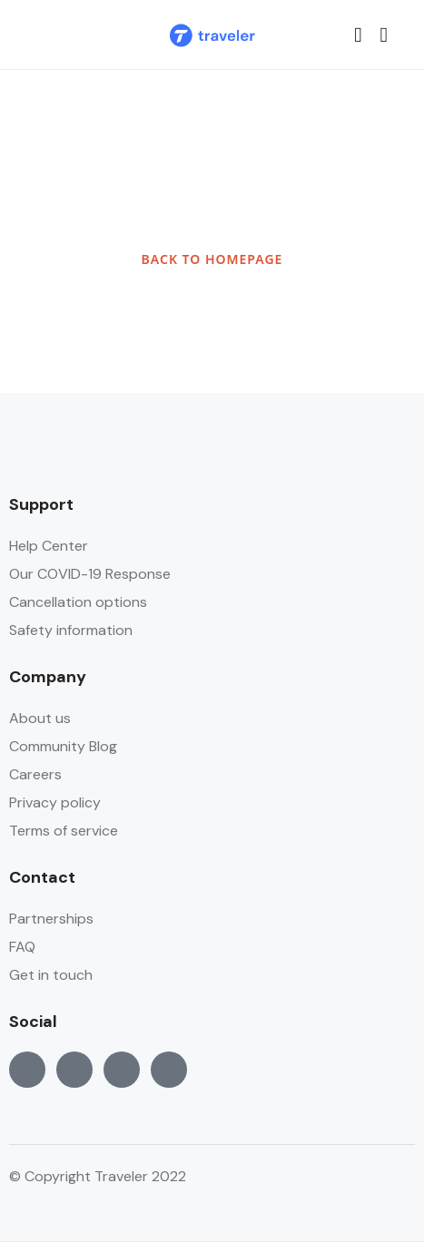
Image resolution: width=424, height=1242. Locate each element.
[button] (357, 34)
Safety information (71, 630)
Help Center (48, 545)
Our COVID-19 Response (90, 573)
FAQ (22, 946)
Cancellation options (78, 601)
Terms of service (63, 830)
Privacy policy (55, 802)
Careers (35, 774)
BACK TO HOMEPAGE (212, 259)
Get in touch (51, 974)
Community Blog (63, 746)
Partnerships (51, 918)
